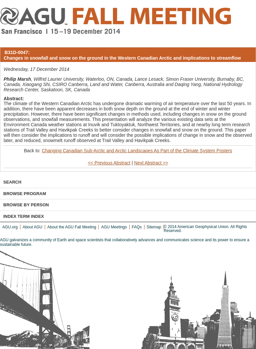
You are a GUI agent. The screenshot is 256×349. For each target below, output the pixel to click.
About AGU (32, 227)
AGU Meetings (114, 227)
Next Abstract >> (151, 162)
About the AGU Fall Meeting (71, 227)
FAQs (137, 227)
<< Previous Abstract (109, 162)
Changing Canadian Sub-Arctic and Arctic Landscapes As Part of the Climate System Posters (137, 150)
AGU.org (10, 227)
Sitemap (154, 227)
